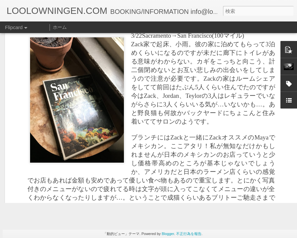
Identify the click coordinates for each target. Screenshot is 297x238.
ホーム (60, 27)
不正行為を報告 (189, 234)
